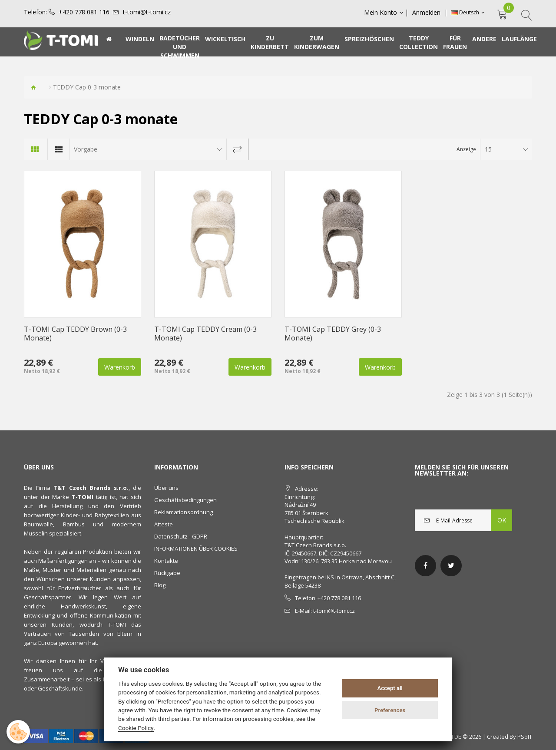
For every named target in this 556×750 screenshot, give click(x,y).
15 (488, 149)
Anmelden (427, 12)
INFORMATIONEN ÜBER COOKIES (196, 548)
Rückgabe (167, 573)
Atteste (163, 524)
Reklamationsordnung (183, 512)
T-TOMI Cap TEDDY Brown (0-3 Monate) (75, 333)
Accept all (389, 688)
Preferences (389, 710)
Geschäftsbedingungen (185, 500)
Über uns (166, 488)
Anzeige (466, 149)
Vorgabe (85, 149)
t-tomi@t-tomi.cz (147, 12)
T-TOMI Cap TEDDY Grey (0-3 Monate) (333, 333)
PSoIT (524, 736)
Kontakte (166, 561)
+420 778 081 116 (84, 12)
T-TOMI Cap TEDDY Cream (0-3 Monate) (205, 333)
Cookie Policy (136, 727)
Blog (159, 585)
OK (501, 520)
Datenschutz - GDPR (180, 536)
